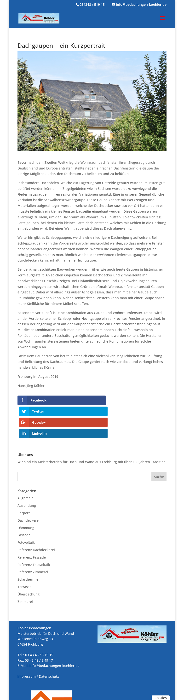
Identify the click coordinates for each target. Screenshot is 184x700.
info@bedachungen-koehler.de (54, 632)
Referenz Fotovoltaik (33, 531)
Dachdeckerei (28, 487)
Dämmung (25, 494)
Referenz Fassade (31, 524)
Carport (23, 480)
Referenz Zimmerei (32, 539)
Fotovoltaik (26, 509)
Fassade (23, 502)
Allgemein (25, 465)
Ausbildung (26, 472)
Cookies (161, 697)
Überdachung (28, 561)
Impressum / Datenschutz (38, 643)
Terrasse (24, 554)
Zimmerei (25, 568)
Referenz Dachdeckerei (36, 517)
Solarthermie (27, 546)
